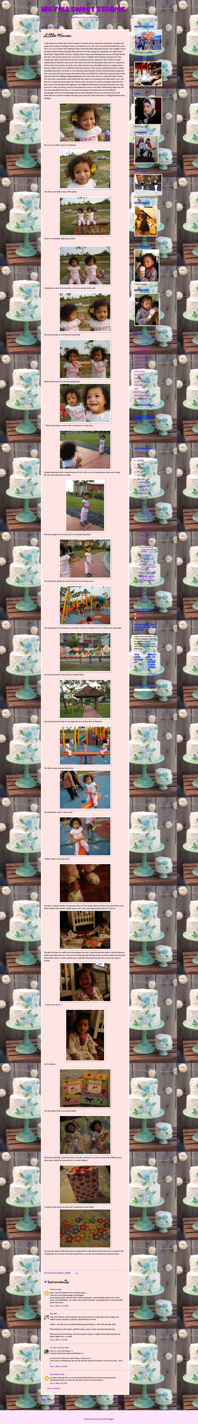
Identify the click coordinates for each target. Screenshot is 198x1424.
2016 (139, 453)
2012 (139, 468)
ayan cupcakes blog (141, 344)
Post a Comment (53, 1388)
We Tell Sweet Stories (83, 10)
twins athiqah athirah (142, 351)
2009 (139, 479)
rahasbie (137, 378)
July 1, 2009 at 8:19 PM (58, 1383)
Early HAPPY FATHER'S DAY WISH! (146, 541)
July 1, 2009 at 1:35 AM (58, 1340)
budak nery (138, 385)
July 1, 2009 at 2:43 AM (58, 1366)
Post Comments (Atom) (60, 1405)
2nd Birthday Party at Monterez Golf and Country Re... (147, 514)
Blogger (111, 1419)
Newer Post (47, 1399)
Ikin (51, 1314)
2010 (139, 475)
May (141, 587)
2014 (139, 460)
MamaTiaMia (55, 1374)
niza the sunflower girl (142, 382)
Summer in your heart (147, 573)
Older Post (123, 1399)
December (143, 482)
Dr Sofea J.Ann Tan (57, 1348)
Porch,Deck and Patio (147, 576)
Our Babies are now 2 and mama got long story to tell (147, 526)
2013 (139, 464)
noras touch (138, 368)
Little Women (144, 508)
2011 (139, 472)
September (143, 494)
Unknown (53, 1289)
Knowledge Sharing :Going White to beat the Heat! (147, 549)
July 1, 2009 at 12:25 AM (59, 1306)
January (142, 602)
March (142, 595)
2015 (139, 457)
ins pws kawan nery (141, 392)
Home (85, 1399)
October (142, 490)
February (143, 598)
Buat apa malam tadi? (147, 520)
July (141, 501)
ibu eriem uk (139, 375)
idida (136, 389)
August (142, 497)
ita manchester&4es (141, 395)
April (141, 591)
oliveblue (137, 364)
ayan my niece (139, 371)
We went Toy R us (145, 555)
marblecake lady (140, 361)
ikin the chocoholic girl (142, 399)
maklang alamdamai (142, 354)
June (141, 505)
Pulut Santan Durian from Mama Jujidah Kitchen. (147, 567)
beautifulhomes (140, 357)
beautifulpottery (140, 347)
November (143, 486)
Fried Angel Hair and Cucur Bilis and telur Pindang (147, 533)
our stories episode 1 (142, 410)
